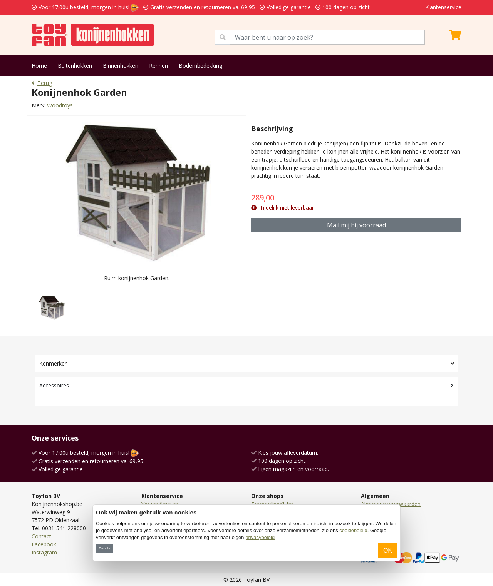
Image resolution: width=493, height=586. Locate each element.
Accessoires (54, 385)
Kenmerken (53, 363)
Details (104, 548)
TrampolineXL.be (272, 504)
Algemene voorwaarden (391, 504)
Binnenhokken (120, 65)
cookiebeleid (353, 530)
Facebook (44, 544)
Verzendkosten (159, 504)
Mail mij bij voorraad (356, 225)
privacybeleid (260, 537)
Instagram (44, 552)
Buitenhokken (75, 65)
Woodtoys (60, 105)
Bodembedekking (200, 65)
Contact (41, 536)
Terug (42, 83)
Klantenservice (443, 7)
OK (387, 550)
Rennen (158, 65)
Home (39, 65)
